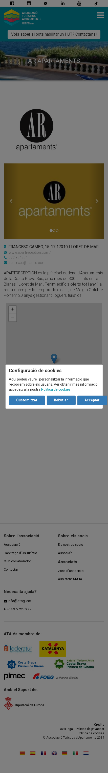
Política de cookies (56, 389)
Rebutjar (61, 400)
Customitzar (26, 400)
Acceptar (92, 400)
